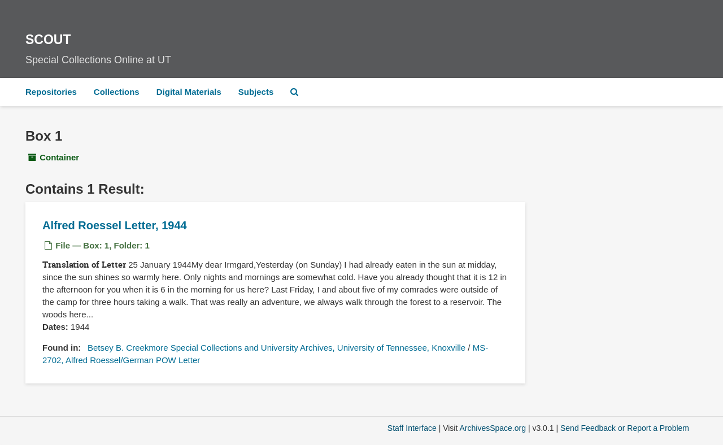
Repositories (51, 92)
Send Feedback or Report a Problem (624, 428)
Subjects (256, 92)
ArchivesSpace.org (492, 428)
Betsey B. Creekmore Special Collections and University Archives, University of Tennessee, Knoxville (276, 347)
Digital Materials (188, 92)
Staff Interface (412, 428)
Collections (117, 92)
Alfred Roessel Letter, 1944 (114, 225)
